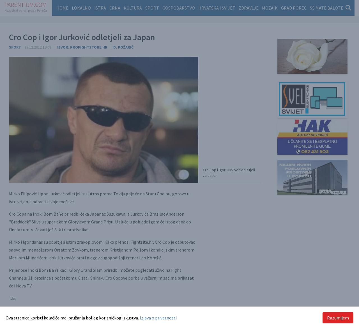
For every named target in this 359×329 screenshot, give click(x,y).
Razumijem (338, 318)
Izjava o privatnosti (158, 318)
